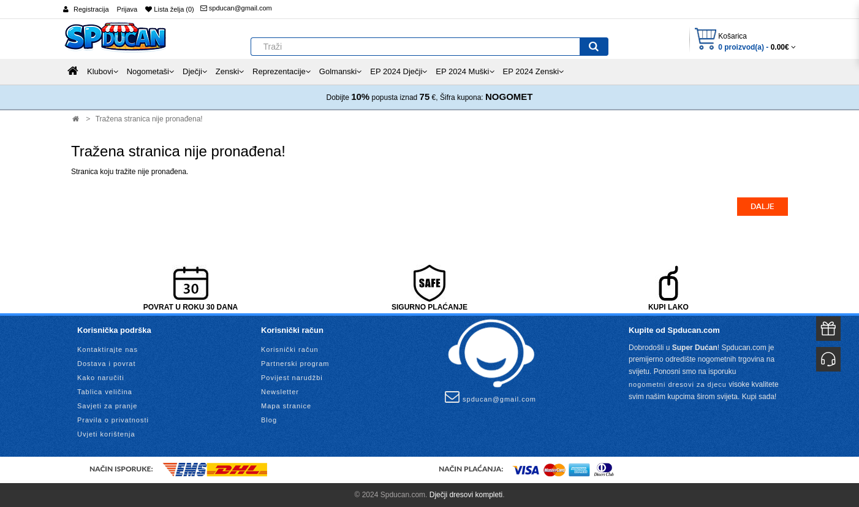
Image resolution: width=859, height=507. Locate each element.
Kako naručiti (100, 377)
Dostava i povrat (106, 363)
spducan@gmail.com (236, 8)
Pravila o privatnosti (113, 420)
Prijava (127, 9)
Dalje (762, 207)
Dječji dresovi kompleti (466, 494)
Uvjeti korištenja (106, 434)
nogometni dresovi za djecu (678, 384)
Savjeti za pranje (107, 406)
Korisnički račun (290, 349)
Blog (269, 420)
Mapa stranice (286, 406)
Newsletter (280, 391)
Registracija (91, 9)
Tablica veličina (104, 391)
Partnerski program (295, 363)
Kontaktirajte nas (107, 349)
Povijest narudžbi (292, 377)
